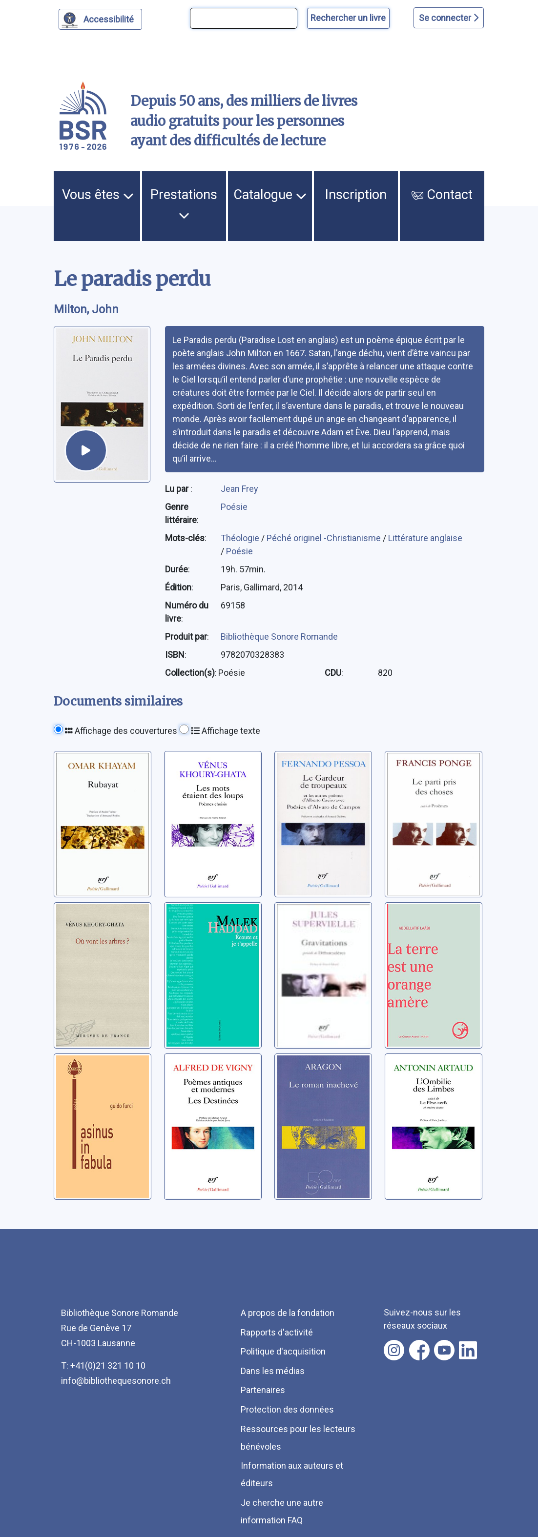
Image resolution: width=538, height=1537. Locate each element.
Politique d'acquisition (283, 1351)
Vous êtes (98, 194)
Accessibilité (110, 18)
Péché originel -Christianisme (325, 538)
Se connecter (448, 18)
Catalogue (270, 194)
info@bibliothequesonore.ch (116, 1380)
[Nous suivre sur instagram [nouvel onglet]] (394, 1350)
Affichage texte (225, 731)
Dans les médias (273, 1371)
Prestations (183, 204)
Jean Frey (239, 489)
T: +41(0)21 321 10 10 (103, 1365)
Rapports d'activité (277, 1332)
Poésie (234, 507)
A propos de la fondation (287, 1313)
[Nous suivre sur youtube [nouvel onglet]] (444, 1350)
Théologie (241, 538)
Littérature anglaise (425, 538)
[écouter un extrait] (85, 450)
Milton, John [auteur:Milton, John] (86, 309)
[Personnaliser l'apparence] (100, 19)
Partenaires (263, 1390)
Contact (442, 194)
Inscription (356, 194)
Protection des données (287, 1409)
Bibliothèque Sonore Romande (279, 636)
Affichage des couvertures (121, 731)
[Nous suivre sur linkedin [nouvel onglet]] (468, 1350)
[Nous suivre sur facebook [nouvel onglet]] (419, 1350)
